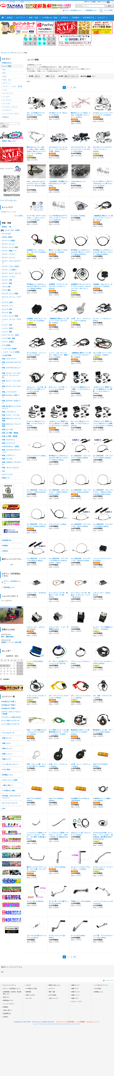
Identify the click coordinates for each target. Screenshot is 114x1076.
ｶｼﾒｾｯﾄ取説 (6, 769)
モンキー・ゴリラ (76, 1001)
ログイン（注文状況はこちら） (73, 10)
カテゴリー (52, 988)
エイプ (63, 1024)
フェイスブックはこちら (8, 200)
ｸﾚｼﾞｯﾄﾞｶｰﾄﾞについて (9, 803)
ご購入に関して (7, 785)
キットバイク (48, 1024)
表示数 (31, 76)
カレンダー (29, 998)
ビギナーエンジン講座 (9, 780)
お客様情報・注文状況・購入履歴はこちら (12, 993)
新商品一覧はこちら (9, 141)
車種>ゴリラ (6, 743)
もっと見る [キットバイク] (19, 215)
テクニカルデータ (8, 733)
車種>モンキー (7, 738)
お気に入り (6, 997)
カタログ (28, 985)
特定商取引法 (6, 540)
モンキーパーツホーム (9, 985)
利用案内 (5, 545)
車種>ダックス (7, 748)
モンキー (54, 1024)
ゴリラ (59, 1024)
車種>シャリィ (7, 754)
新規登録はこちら (91, 10)
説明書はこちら (7, 775)
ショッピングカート (9, 1003)
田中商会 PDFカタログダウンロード (11, 797)
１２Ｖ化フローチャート (10, 764)
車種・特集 (52, 991)
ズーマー (78, 1024)
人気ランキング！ (54, 998)
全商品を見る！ (7, 63)
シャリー (73, 1024)
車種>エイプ (6, 759)
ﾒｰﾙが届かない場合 (8, 790)
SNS (3, 808)
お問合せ (5, 551)
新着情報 (28, 991)
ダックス (68, 1024)
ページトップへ (109, 980)
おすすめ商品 (52, 995)
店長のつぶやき (30, 995)
